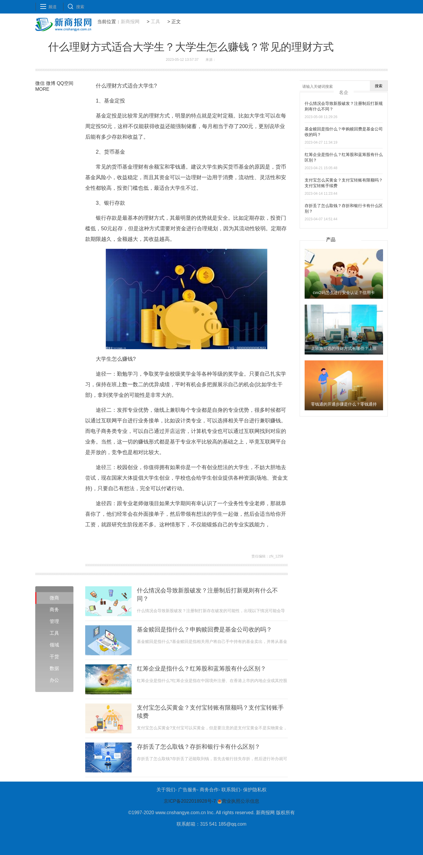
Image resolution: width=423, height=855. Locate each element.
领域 (54, 644)
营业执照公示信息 (237, 801)
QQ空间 (65, 83)
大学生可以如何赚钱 (163, 539)
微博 (50, 83)
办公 (54, 680)
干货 (54, 656)
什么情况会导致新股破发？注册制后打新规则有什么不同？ (207, 594)
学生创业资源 (190, 539)
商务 (54, 609)
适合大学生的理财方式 (128, 539)
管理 (54, 621)
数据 (54, 668)
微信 (40, 83)
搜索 (378, 86)
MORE (42, 89)
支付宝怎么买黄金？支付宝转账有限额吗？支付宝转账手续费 (210, 711)
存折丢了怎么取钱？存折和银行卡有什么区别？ (198, 746)
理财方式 (209, 539)
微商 (54, 597)
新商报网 (130, 21)
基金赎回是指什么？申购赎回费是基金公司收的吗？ (204, 629)
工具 (155, 21)
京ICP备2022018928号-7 (190, 801)
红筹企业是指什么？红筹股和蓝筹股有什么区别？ (201, 668)
